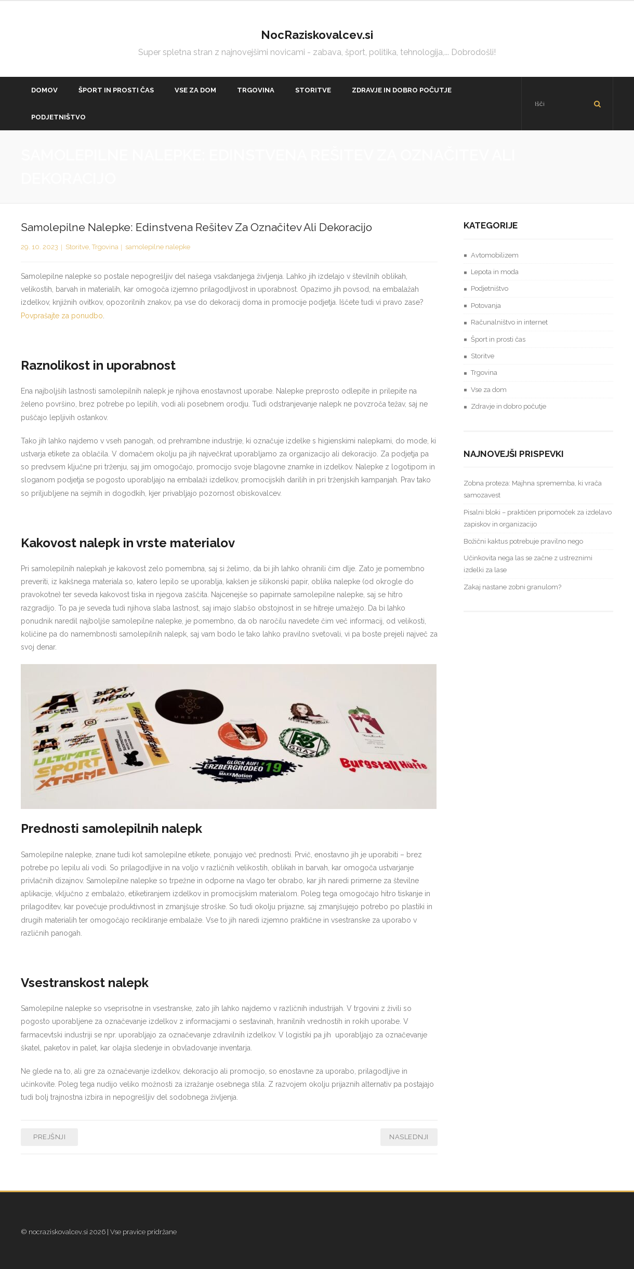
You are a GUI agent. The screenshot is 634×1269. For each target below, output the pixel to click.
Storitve (77, 247)
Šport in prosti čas (498, 339)
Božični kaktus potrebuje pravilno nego (523, 541)
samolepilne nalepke (157, 247)
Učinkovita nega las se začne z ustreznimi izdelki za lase (528, 564)
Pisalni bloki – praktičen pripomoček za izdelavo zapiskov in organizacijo (538, 518)
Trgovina (105, 247)
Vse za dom (489, 390)
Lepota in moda (495, 272)
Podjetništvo (489, 288)
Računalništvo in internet (509, 322)
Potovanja (486, 305)
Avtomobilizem (495, 255)
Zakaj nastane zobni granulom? (512, 587)
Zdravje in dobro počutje (508, 406)
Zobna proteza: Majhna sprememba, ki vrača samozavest (533, 489)
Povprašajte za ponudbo (62, 316)
